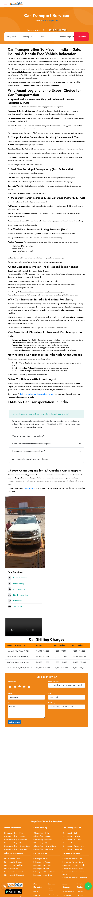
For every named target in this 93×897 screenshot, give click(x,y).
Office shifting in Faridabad (43, 839)
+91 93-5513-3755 (55, 29)
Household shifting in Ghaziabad (15, 849)
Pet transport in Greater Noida (44, 872)
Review (10, 703)
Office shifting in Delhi (41, 833)
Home (37, 20)
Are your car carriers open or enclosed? (28, 451)
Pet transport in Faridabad (42, 865)
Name (10, 693)
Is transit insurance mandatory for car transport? (31, 443)
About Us (36, 895)
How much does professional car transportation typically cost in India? (40, 413)
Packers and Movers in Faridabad (74, 865)
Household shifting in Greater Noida (17, 846)
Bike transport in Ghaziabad (14, 875)
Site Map (80, 891)
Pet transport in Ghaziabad (42, 875)
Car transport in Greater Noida (73, 846)
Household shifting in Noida (14, 843)
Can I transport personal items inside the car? (30, 459)
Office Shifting (53, 895)
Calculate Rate (81, 37)
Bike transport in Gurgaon (13, 862)
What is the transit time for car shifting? (28, 435)
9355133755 (30, 488)
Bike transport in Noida (12, 868)
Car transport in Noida (70, 843)
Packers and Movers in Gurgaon (73, 862)
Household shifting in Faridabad (15, 839)
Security (80, 895)
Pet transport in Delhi (40, 858)
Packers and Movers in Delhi (72, 858)
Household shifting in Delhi (13, 833)
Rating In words (53, 681)
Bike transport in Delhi (12, 858)
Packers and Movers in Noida (72, 868)
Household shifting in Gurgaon (15, 836)
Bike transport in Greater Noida (15, 872)
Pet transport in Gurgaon (42, 862)
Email (49, 693)
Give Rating (12, 681)
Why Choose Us (68, 891)
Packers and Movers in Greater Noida (73, 873)
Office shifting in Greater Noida (44, 846)
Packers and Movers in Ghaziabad (74, 877)
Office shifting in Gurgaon (42, 836)
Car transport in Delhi (70, 833)
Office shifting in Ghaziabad (43, 849)
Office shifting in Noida (41, 843)
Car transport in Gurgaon (71, 836)
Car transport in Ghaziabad (72, 849)
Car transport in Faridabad (71, 839)
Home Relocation (51, 889)
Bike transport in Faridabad (13, 865)
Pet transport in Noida (41, 868)
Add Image (51, 703)
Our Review (66, 895)
